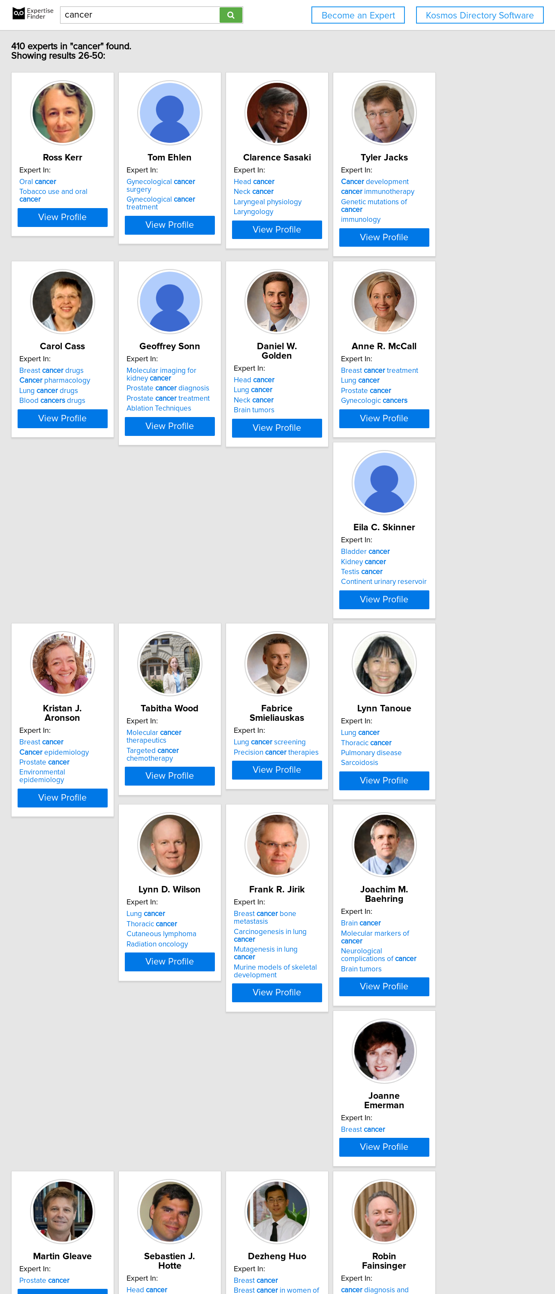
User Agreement (335, 1263)
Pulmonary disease (58, 768)
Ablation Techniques (189, 408)
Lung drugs (57, 391)
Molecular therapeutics (334, 559)
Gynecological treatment (208, 192)
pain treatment (63, 1136)
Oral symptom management (191, 1139)
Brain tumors (306, 401)
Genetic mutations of (459, 202)
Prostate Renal (321, 957)
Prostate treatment (198, 398)
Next (339, 1221)
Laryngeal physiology (319, 202)
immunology (434, 212)
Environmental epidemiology (203, 589)
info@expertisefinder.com (226, 1263)
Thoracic (53, 758)
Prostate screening (456, 1126)
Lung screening (450, 559)
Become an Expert (358, 15)
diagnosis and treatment (78, 1126)
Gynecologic (447, 401)
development (448, 182)
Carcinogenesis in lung (334, 758)
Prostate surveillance (459, 1136)
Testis (49, 580)
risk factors (316, 1136)
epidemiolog (319, 1126)
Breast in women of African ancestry (457, 950)
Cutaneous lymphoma (192, 768)
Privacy (297, 1263)
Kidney (50, 569)
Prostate (439, 391)
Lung (305, 380)
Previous (224, 1221)
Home (274, 1263)
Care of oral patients (201, 1126)
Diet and (311, 1146)
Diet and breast (322, 1156)
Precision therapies (456, 569)
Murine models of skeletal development (327, 782)
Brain (434, 748)
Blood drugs (61, 401)
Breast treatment (453, 371)
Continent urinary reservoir (71, 589)
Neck (306, 192)
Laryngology (305, 212)
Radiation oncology (187, 778)
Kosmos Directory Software (480, 15)
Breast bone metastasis (335, 748)
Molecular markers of (460, 758)
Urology (427, 1156)
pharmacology (63, 380)
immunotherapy (451, 192)
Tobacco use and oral (74, 192)
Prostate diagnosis (198, 388)
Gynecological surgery (204, 182)
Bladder (52, 559)
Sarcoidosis (47, 778)
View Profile (82, 237)
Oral (46, 182)
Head (306, 182)
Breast (179, 559)
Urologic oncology (443, 1146)
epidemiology (191, 569)
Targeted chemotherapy (336, 569)
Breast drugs (60, 371)
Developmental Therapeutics (332, 967)
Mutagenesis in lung (329, 768)
